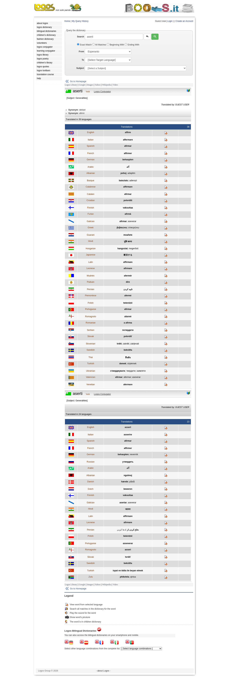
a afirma (128, 323)
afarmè (127, 316)
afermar (127, 377)
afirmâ (128, 214)
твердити (130, 371)
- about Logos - (103, 671)
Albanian (90, 173)
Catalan (90, 194)
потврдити (127, 330)
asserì (128, 549)
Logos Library (71, 85)
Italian (90, 139)
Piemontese (90, 295)
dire (128, 282)
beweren (127, 489)
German (90, 159)
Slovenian (90, 343)
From (81, 51)
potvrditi (128, 200)
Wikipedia (106, 85)
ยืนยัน (128, 357)
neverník (134, 454)
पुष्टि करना (128, 241)
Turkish (90, 363)
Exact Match (84, 44)
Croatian (91, 200)
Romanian (91, 323)
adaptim (131, 173)
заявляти (141, 371)
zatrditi (126, 343)
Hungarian (91, 248)
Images (90, 85)
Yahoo (97, 85)
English (90, 132)
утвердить (127, 462)
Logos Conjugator (102, 91)
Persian (90, 289)
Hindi (90, 241)
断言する (128, 255)
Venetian (90, 384)
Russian (90, 462)
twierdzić (127, 303)
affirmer (128, 153)
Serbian (90, 330)
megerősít (133, 248)
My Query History (80, 21)
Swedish (91, 350)
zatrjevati (134, 343)
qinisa (133, 577)
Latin (90, 262)
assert (128, 427)
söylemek (132, 363)
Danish (90, 481)
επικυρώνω (133, 227)
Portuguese (90, 309)
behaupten (127, 159)
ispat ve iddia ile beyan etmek (128, 570)
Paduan (90, 282)
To (83, 60)
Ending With (132, 44)
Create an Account (184, 21)
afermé (127, 295)
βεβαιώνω (122, 227)
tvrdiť (128, 557)
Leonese (90, 268)
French (90, 153)
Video (115, 85)
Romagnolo (90, 316)
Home (67, 21)
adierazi (133, 180)
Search (80, 36)
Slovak (90, 336)
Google (82, 85)
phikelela (124, 577)
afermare (127, 384)
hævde (124, 481)
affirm (128, 132)
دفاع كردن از (133, 530)
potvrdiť (128, 336)
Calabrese (91, 187)
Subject (80, 68)
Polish (91, 303)
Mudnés (90, 275)
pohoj (123, 173)
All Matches (99, 44)
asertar (123, 502)
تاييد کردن (127, 289)
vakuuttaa (128, 207)
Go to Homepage (78, 81)
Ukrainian (90, 371)
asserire (128, 434)
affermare (128, 139)
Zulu (91, 577)
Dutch (90, 489)
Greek (91, 227)
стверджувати (117, 371)
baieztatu (123, 180)
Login (169, 21)
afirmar (127, 146)
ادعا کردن (121, 530)
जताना (127, 509)
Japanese (90, 255)
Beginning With (116, 44)
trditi (119, 343)
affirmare (127, 187)
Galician (90, 221)
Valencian (90, 377)
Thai (91, 357)
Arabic (90, 167)
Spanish (90, 146)
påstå (132, 481)
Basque (90, 180)
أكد (127, 167)
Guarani (90, 235)
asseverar (128, 543)
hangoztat (122, 248)
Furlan (90, 214)
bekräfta (128, 350)
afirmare (128, 268)
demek (122, 363)
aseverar (132, 221)
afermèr (128, 275)
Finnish (90, 207)
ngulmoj (128, 475)
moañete (127, 235)
